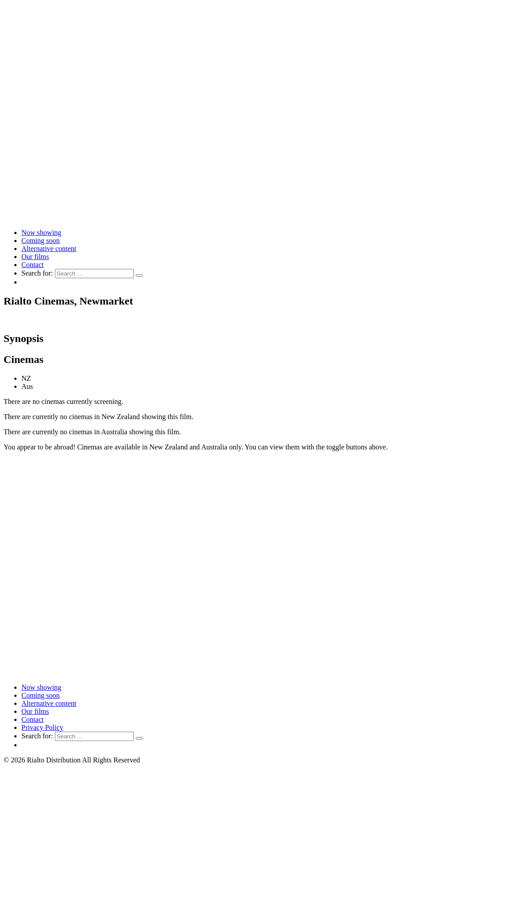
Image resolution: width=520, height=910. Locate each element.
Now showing (41, 232)
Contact (32, 264)
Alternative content (48, 248)
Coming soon (40, 240)
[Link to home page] (260, 217)
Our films (35, 256)
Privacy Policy (42, 727)
